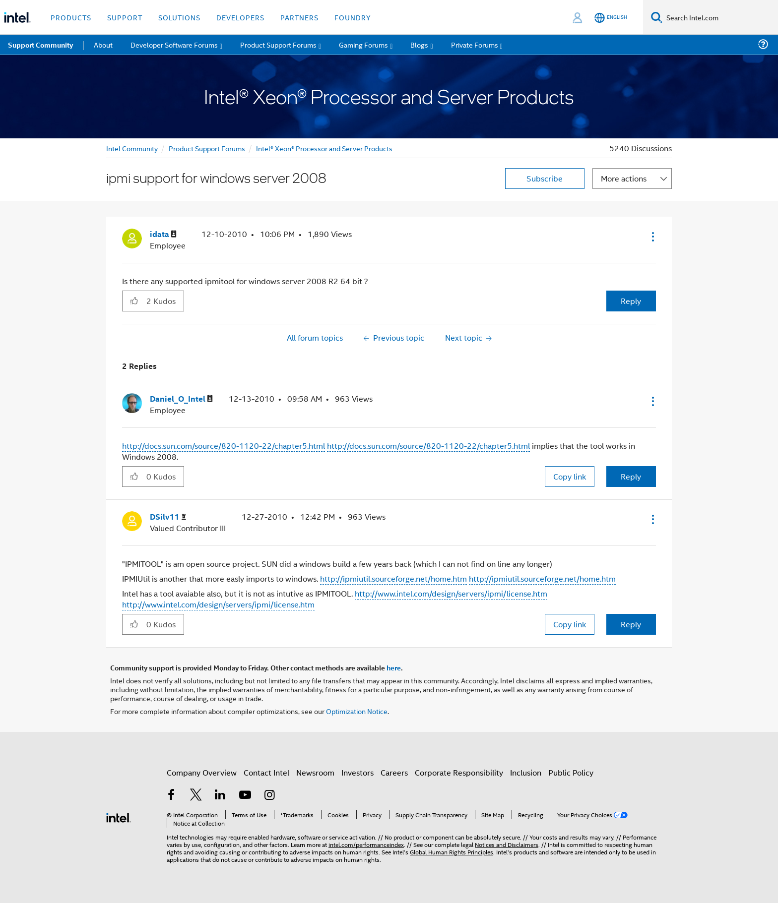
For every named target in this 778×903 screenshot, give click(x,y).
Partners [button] (299, 17)
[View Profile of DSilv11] (168, 517)
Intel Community (132, 148)
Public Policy (570, 772)
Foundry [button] (352, 17)
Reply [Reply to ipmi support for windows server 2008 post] (631, 300)
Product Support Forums (207, 148)
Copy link (569, 476)
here (394, 667)
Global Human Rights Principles (451, 851)
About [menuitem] (103, 44)
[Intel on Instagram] (269, 795)
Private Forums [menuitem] (474, 44)
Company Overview (202, 772)
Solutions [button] (179, 17)
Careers (394, 772)
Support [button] (124, 17)
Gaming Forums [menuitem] (363, 44)
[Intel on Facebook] (171, 795)
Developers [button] (240, 17)
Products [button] (71, 17)
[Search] (656, 17)
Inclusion (525, 772)
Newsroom (315, 772)
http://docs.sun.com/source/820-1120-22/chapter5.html (223, 445)
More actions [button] (624, 178)
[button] (652, 236)
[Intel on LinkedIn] (220, 795)
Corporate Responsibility (459, 772)
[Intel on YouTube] (245, 795)
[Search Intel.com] (720, 17)
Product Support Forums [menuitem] (278, 44)
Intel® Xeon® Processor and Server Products (324, 148)
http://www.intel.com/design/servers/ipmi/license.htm (451, 593)
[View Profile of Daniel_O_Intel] (181, 399)
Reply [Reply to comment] (631, 476)
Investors (357, 772)
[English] (611, 17)
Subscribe (544, 178)
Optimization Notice (357, 711)
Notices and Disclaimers (506, 844)
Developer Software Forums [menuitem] (174, 44)
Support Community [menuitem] (40, 44)
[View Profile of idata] (163, 234)
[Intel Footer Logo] (118, 816)
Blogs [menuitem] (419, 44)
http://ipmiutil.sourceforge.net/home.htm (393, 578)
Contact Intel (266, 772)
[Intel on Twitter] (196, 795)
